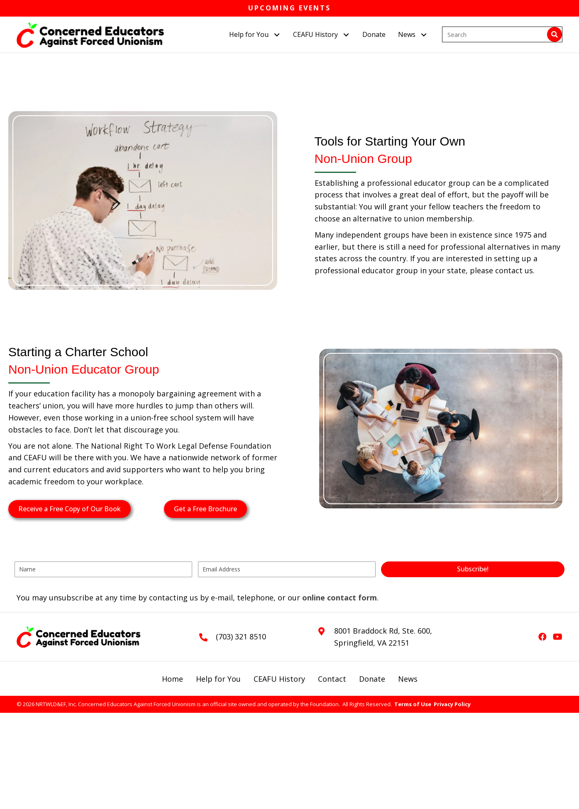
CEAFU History (279, 679)
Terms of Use (412, 704)
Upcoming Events (289, 7)
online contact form (339, 597)
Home (172, 679)
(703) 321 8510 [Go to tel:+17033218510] (241, 636)
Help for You (218, 679)
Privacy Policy (452, 704)
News (408, 679)
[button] (277, 35)
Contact (332, 679)
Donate (372, 679)
